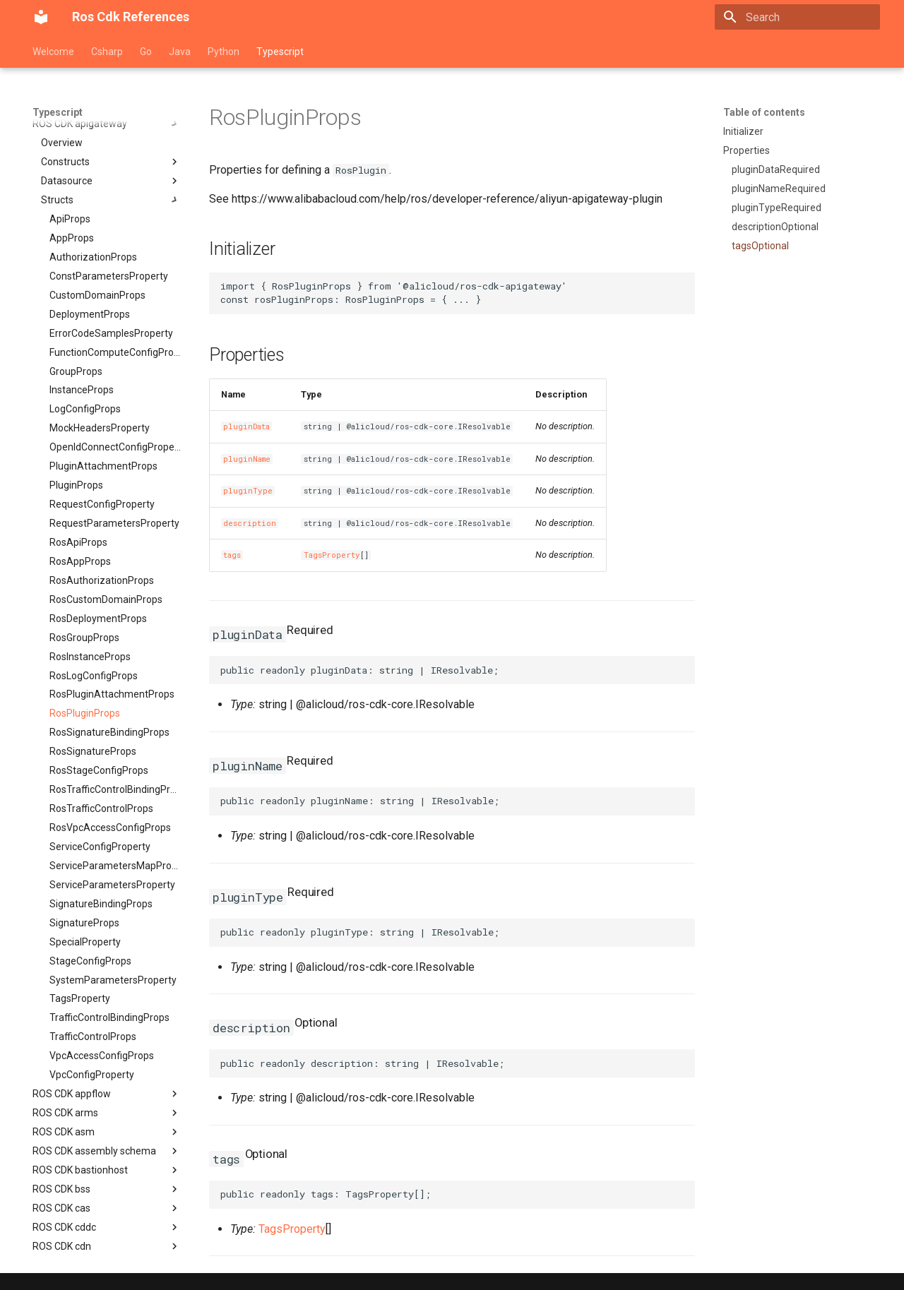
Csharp (107, 51)
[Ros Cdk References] (41, 17)
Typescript (280, 51)
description (249, 523)
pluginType (248, 491)
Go (146, 51)
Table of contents (764, 112)
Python (223, 51)
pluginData (246, 426)
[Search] (797, 17)
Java (180, 51)
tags (232, 555)
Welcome (53, 51)
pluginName (246, 459)
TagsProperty (332, 555)
